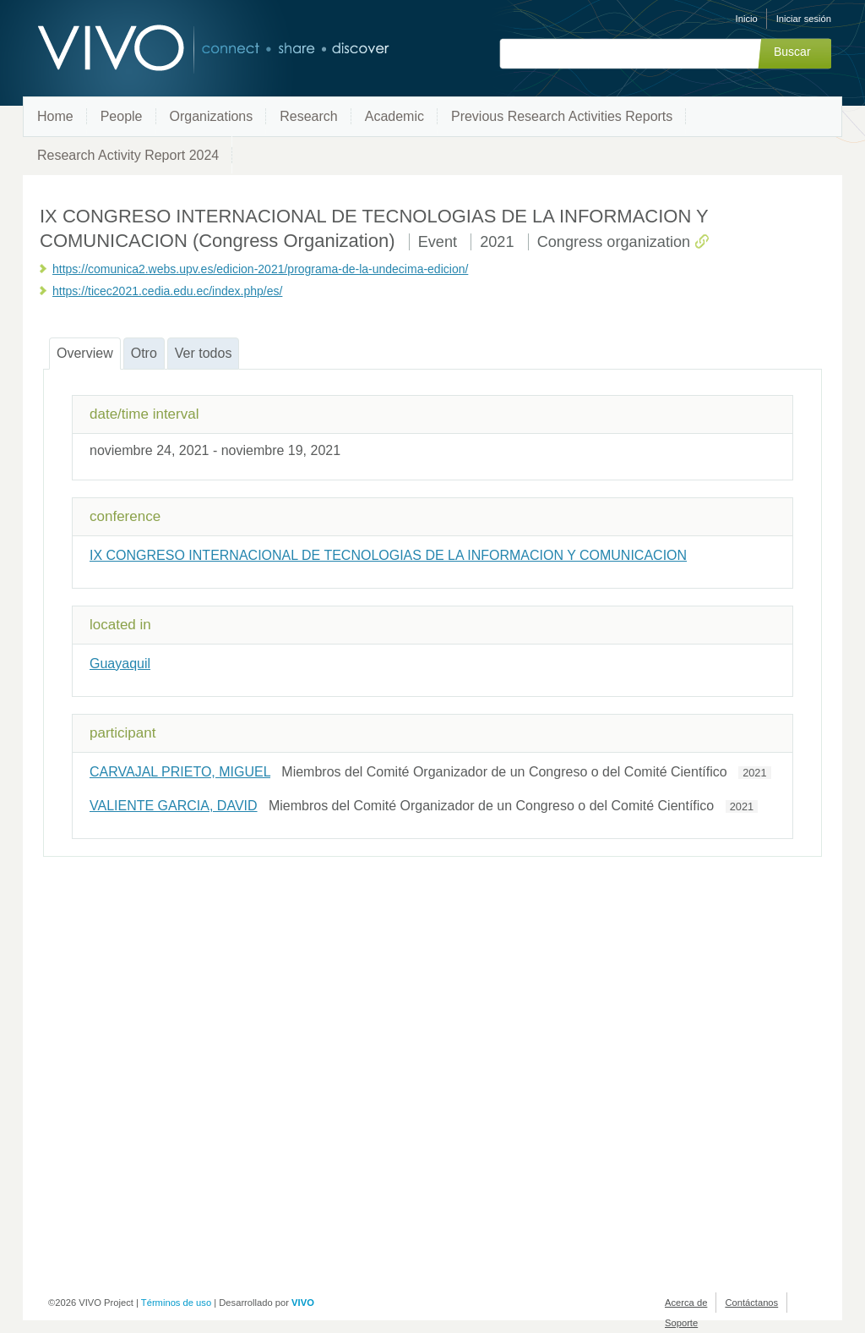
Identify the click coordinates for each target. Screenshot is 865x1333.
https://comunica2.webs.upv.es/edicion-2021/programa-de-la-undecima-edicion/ (260, 269)
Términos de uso (176, 1302)
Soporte (681, 1323)
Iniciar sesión (803, 19)
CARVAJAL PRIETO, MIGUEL (180, 772)
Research (308, 116)
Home (55, 116)
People (122, 116)
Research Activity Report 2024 (128, 155)
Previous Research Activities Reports (561, 116)
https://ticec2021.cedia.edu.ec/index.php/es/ (167, 291)
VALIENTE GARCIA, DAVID (174, 805)
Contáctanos (751, 1302)
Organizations (211, 116)
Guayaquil (120, 663)
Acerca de (686, 1302)
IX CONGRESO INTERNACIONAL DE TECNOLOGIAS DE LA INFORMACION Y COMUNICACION (388, 555)
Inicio (747, 19)
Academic (394, 116)
